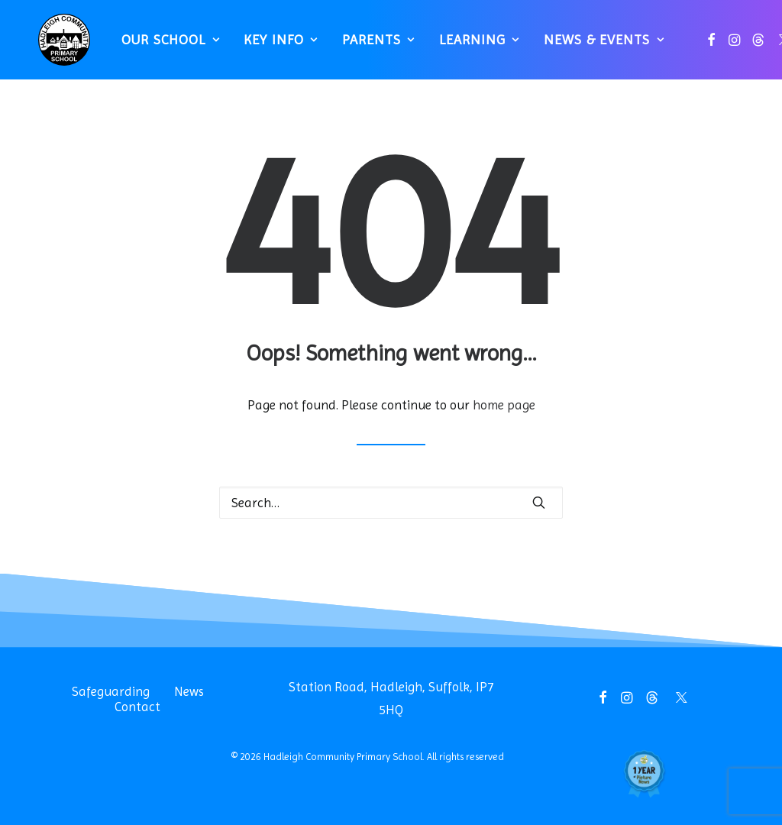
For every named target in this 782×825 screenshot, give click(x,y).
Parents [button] (371, 46)
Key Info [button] (274, 46)
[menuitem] (163, 46)
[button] (703, 46)
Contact (137, 706)
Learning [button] (472, 46)
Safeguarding (111, 691)
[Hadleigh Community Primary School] (56, 46)
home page (504, 404)
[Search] (391, 503)
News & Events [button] (597, 46)
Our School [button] (163, 46)
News (189, 691)
